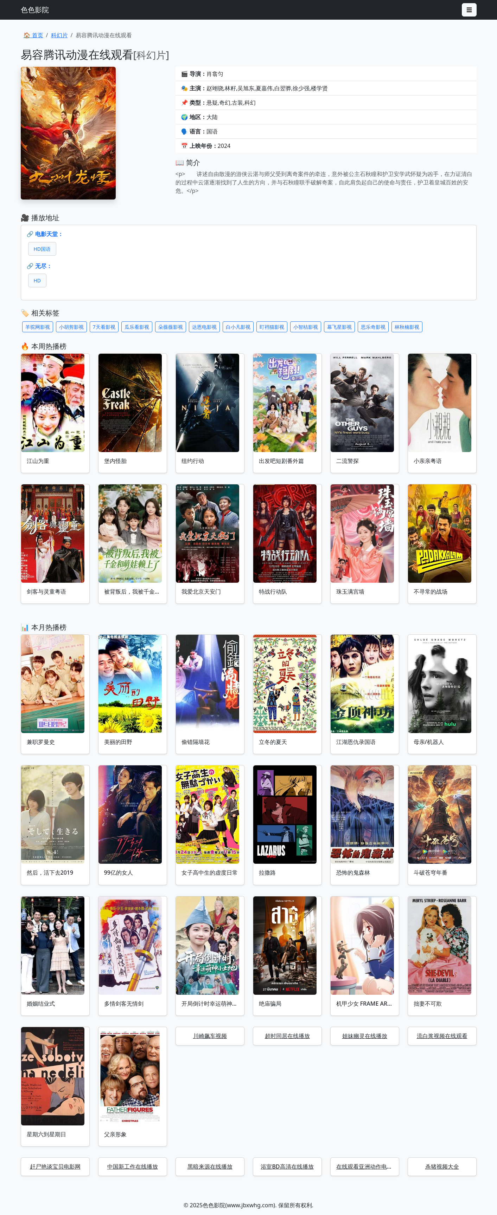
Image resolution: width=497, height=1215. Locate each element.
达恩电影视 (204, 327)
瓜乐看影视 (137, 327)
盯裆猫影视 (272, 327)
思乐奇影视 (373, 327)
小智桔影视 (305, 327)
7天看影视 (104, 327)
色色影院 (35, 9)
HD (37, 280)
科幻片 (59, 35)
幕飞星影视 (339, 327)
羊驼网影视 (37, 327)
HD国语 (42, 249)
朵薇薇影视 (170, 327)
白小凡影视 (238, 327)
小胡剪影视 (71, 327)
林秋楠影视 (407, 327)
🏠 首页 (33, 35)
